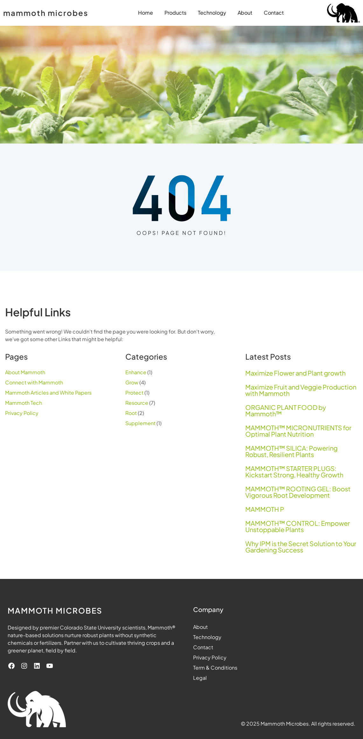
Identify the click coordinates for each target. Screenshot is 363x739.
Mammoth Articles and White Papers (48, 392)
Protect (134, 392)
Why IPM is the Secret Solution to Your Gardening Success (300, 546)
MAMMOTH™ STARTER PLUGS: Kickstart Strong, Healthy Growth (294, 471)
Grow (131, 382)
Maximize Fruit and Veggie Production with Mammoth (300, 390)
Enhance (135, 372)
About (200, 626)
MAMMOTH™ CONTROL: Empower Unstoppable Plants (297, 526)
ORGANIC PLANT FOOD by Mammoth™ (285, 410)
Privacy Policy (21, 413)
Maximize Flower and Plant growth (295, 373)
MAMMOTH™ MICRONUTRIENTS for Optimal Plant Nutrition (298, 431)
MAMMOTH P (264, 509)
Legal (200, 677)
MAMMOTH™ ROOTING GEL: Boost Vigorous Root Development (298, 492)
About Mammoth (25, 372)
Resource (136, 402)
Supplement (140, 423)
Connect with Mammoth (34, 382)
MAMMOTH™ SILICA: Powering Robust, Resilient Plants (291, 451)
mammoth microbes (45, 13)
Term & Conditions (215, 667)
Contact (203, 647)
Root (131, 413)
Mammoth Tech (23, 402)
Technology (207, 637)
